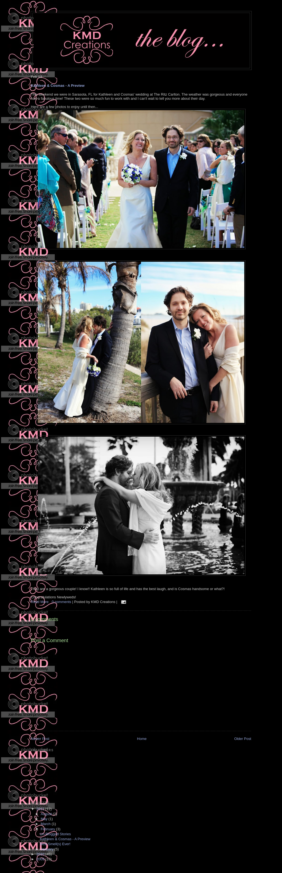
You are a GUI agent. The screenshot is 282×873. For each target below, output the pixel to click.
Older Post (242, 739)
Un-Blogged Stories (55, 834)
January (48, 849)
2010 (40, 854)
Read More (39, 602)
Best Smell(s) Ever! (55, 844)
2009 (40, 859)
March (46, 824)
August (47, 814)
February (48, 829)
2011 (40, 809)
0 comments (62, 602)
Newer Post (40, 739)
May (44, 819)
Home (142, 739)
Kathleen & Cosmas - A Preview (58, 85)
